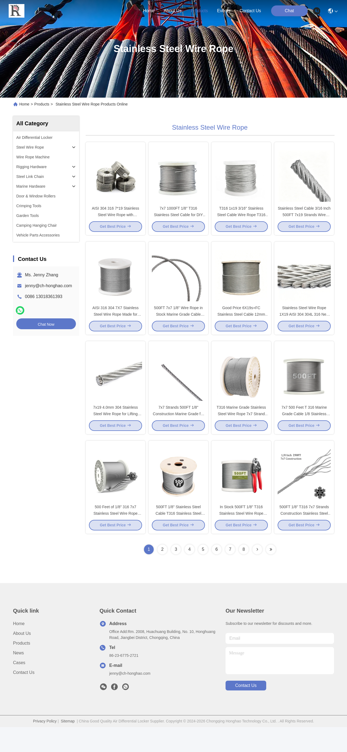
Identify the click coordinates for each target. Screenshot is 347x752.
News (18, 678)
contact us (250, 10)
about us (173, 10)
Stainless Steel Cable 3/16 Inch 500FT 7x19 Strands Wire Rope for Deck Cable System (304, 220)
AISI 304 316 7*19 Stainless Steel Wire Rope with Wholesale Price (115, 220)
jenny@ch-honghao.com (48, 285)
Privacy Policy (45, 746)
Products (41, 104)
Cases (19, 687)
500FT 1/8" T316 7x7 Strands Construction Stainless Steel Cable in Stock (304, 538)
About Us (22, 658)
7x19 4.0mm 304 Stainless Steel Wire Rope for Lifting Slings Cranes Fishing (115, 432)
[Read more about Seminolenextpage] (257, 574)
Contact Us (23, 697)
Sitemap (68, 746)
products (199, 10)
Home (149, 10)
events (223, 10)
